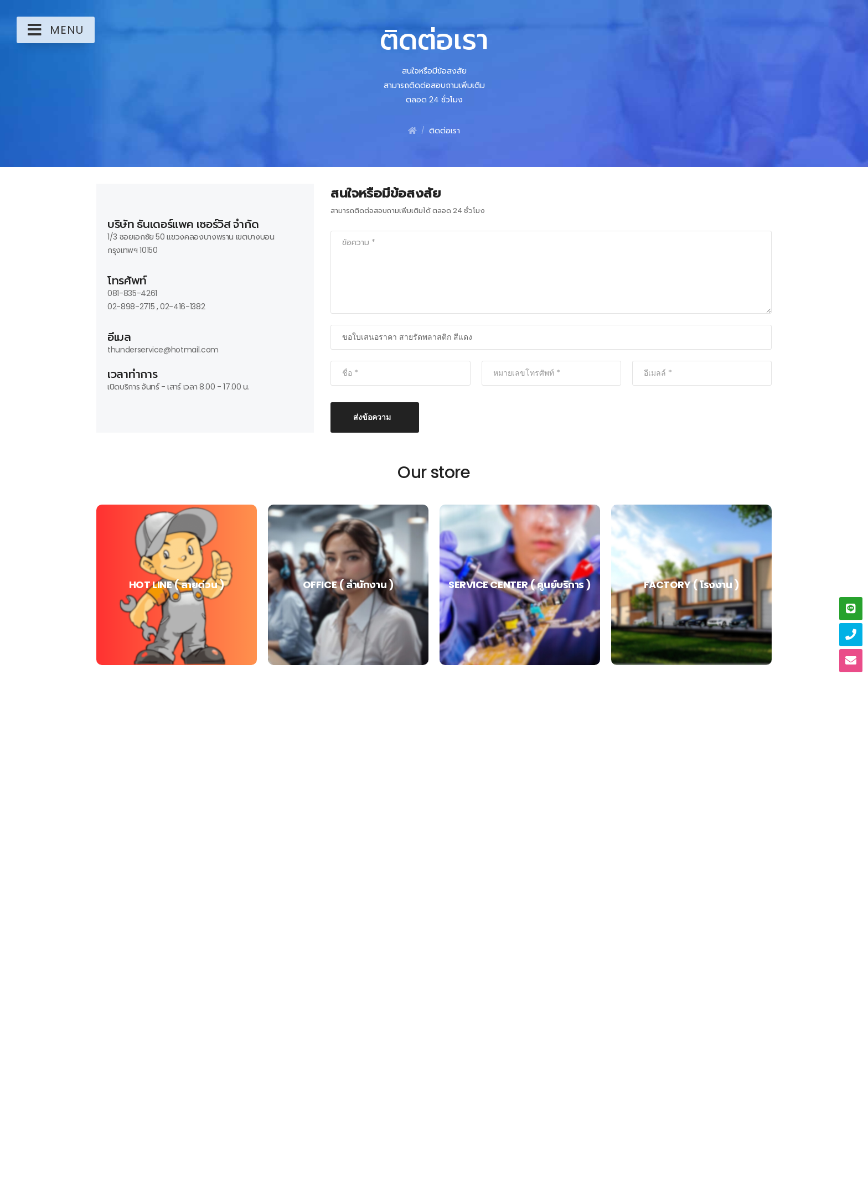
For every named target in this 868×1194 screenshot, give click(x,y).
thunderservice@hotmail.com (163, 349)
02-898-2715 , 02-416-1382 (156, 306)
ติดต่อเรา (444, 130)
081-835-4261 (132, 293)
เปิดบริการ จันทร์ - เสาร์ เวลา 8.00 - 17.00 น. (178, 386)
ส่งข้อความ (372, 417)
